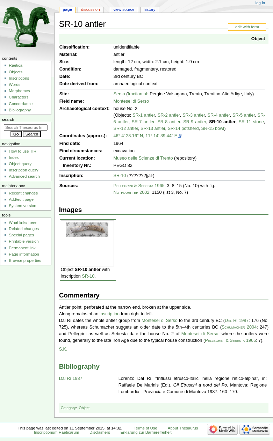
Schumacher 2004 (239, 327)
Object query (20, 164)
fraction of (137, 93)
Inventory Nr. (76, 165)
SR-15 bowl (212, 128)
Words (14, 84)
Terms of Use (145, 428)
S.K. (63, 349)
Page (67, 9)
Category (68, 408)
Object (258, 38)
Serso (119, 93)
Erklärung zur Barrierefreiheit (146, 432)
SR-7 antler (143, 121)
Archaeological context (83, 108)
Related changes (24, 229)
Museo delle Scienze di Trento (143, 158)
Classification (73, 47)
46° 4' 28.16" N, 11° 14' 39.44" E (145, 135)
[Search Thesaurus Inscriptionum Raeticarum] (26, 127)
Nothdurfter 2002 (131, 192)
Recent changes (23, 193)
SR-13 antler (153, 128)
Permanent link (22, 248)
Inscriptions (19, 78)
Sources (68, 185)
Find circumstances (80, 150)
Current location (76, 158)
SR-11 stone (251, 121)
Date (64, 76)
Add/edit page (21, 199)
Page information (24, 254)
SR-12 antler (125, 128)
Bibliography (79, 366)
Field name (70, 101)
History (150, 9)
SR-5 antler (243, 115)
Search (8, 119)
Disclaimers (99, 432)
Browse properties (25, 260)
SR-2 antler (169, 115)
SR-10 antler (222, 121)
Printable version (23, 241)
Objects (15, 72)
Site (63, 93)
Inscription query (23, 170)
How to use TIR (22, 151)
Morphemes (19, 91)
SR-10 (119, 175)
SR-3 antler (193, 115)
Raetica (15, 65)
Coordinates (72, 135)
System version (22, 206)
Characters (18, 97)
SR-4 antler (219, 115)
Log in (260, 3)
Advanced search (24, 176)
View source (123, 9)
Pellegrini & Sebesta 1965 (138, 185)
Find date (69, 143)
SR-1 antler (143, 115)
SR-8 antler (168, 121)
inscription (110, 313)
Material (67, 54)
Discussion (90, 9)
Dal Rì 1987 (237, 320)
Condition (69, 69)
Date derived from (78, 83)
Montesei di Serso (131, 101)
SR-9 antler (194, 121)
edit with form (247, 27)
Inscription (70, 175)
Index (14, 157)
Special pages (21, 235)
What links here (22, 222)
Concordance (21, 104)
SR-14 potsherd (183, 128)
